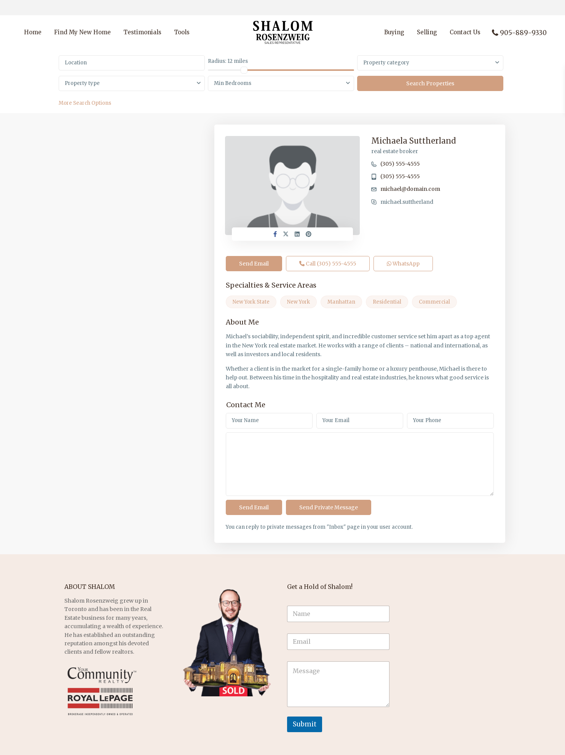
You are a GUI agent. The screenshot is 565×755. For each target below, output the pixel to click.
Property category (386, 62)
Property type (82, 83)
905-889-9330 (523, 33)
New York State (251, 302)
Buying (394, 32)
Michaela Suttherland (413, 141)
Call (327, 263)
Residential (387, 302)
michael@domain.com (410, 189)
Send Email (254, 263)
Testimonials (142, 32)
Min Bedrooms (232, 83)
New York (298, 302)
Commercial (434, 302)
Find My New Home (82, 32)
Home (32, 32)
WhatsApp (403, 263)
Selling (427, 32)
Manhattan (341, 302)
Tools (182, 32)
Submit (304, 724)
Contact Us (465, 32)
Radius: (228, 61)
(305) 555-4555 (400, 163)
